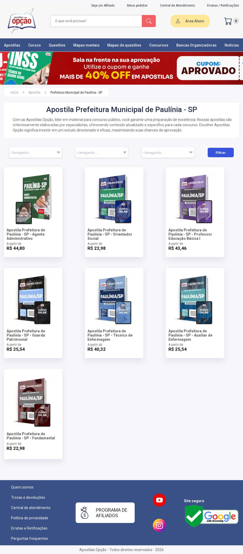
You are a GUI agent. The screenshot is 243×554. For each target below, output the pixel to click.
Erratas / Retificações (223, 5)
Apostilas (12, 45)
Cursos (34, 45)
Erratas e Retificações (29, 528)
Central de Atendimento (177, 5)
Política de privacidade (29, 518)
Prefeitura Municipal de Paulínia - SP (76, 92)
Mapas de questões (124, 45)
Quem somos (22, 487)
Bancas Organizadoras (196, 45)
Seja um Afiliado (103, 5)
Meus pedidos (137, 5)
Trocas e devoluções (28, 497)
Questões (57, 45)
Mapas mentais (86, 45)
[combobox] (96, 21)
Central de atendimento (31, 508)
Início (14, 92)
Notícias (232, 45)
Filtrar (221, 153)
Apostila (34, 92)
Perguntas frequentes (29, 538)
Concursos (158, 45)
